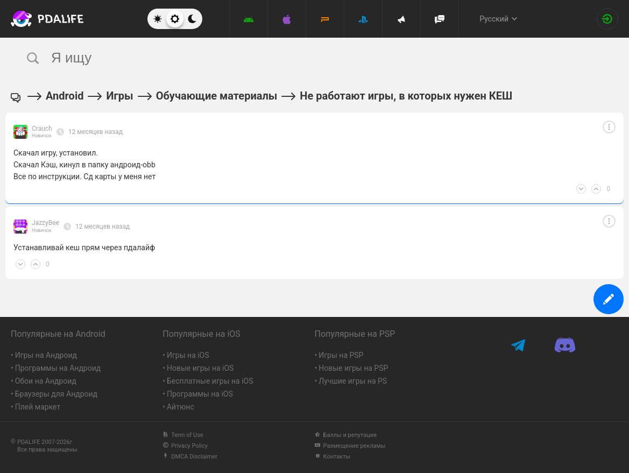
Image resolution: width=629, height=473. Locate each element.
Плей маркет (37, 407)
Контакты (333, 456)
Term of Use (182, 435)
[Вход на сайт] (607, 19)
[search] (294, 58)
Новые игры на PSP (353, 368)
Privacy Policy (185, 445)
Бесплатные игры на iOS (210, 381)
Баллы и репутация (346, 435)
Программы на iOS (200, 394)
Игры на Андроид (46, 355)
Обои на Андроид (45, 381)
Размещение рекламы (350, 445)
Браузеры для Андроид (56, 394)
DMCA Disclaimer (189, 456)
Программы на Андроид (58, 368)
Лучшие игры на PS (353, 381)
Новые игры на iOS (200, 368)
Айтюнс (180, 407)
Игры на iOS (188, 355)
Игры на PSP (341, 355)
